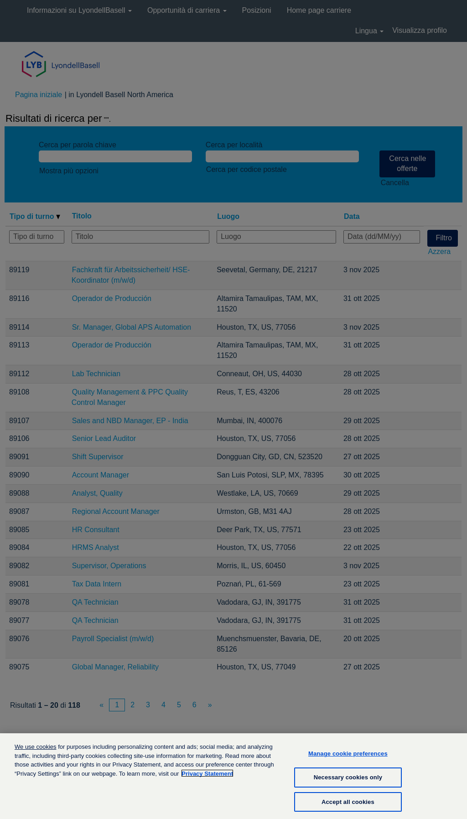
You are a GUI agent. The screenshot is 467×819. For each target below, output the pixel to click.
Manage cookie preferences (348, 759)
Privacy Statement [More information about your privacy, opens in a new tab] (207, 779)
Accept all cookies (348, 807)
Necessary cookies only (348, 783)
